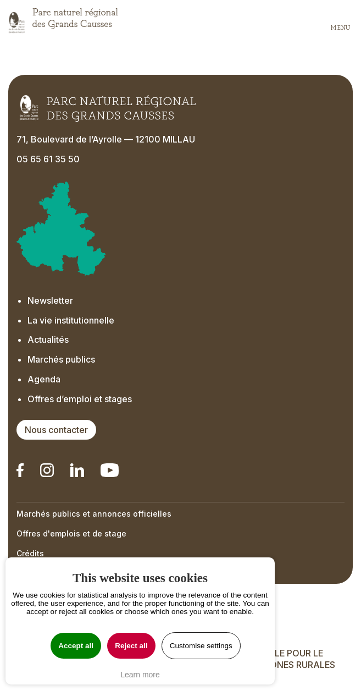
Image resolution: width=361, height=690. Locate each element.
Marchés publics (61, 359)
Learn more (140, 674)
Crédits (30, 553)
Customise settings (201, 646)
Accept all (75, 646)
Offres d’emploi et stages (79, 398)
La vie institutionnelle (70, 320)
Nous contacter (56, 429)
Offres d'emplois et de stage (71, 533)
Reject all (131, 646)
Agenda (43, 379)
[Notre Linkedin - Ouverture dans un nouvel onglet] (20, 470)
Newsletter (50, 300)
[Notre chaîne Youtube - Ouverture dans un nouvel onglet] (109, 470)
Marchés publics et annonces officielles (93, 513)
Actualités (48, 339)
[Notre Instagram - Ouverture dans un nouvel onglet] (47, 470)
